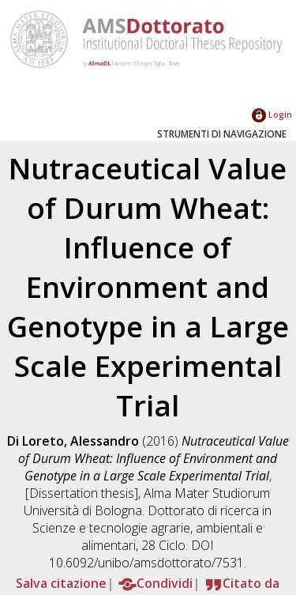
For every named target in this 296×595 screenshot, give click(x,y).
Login (272, 114)
